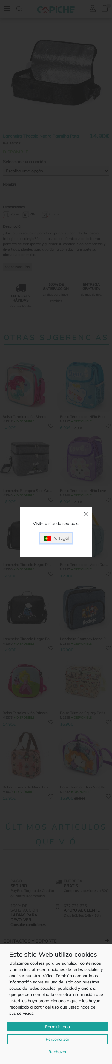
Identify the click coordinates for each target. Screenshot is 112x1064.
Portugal (56, 538)
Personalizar (57, 1039)
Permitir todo (57, 1026)
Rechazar (57, 1051)
